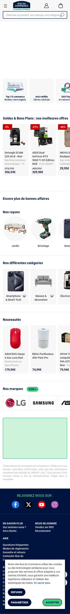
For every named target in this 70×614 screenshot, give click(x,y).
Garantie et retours (14, 552)
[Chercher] (62, 14)
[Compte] (46, 5)
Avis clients (9, 530)
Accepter (52, 602)
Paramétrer (19, 602)
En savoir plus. (42, 582)
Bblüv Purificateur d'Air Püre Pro (43, 355)
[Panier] (61, 5)
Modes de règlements (16, 548)
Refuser (16, 592)
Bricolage (43, 245)
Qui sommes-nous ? (14, 527)
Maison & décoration (41, 298)
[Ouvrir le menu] (5, 5)
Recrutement (43, 530)
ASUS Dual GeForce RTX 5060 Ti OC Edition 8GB (43, 158)
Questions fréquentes (16, 544)
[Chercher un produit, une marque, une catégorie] (33, 15)
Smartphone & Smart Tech (13, 298)
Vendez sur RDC (44, 527)
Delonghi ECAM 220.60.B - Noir (14, 154)
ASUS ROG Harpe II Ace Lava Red (15, 355)
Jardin (15, 245)
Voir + (33, 389)
